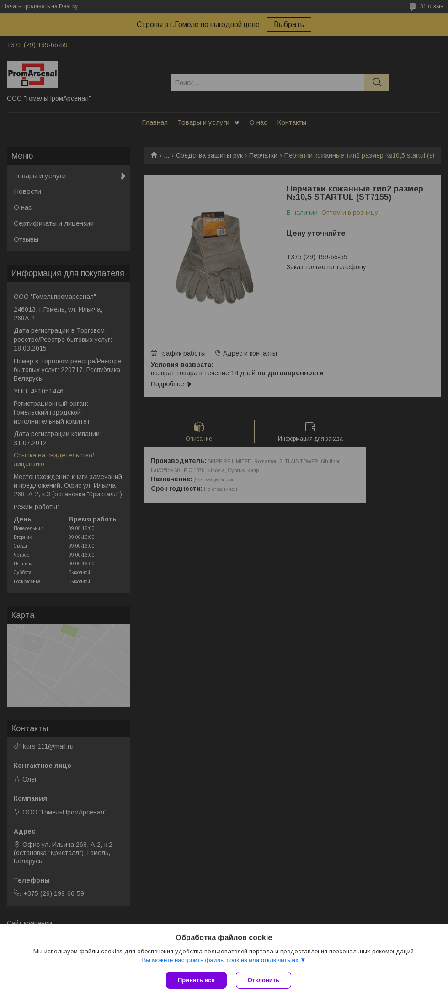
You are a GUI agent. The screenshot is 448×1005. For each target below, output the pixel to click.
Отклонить (263, 980)
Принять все (196, 980)
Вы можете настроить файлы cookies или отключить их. (221, 960)
